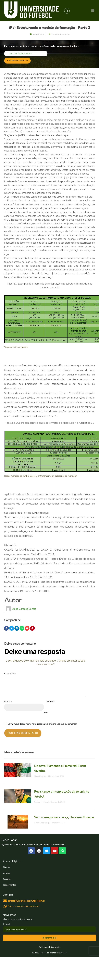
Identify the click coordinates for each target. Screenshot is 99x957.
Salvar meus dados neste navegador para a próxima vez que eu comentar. (42, 724)
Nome (8, 701)
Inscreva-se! (49, 937)
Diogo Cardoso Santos (24, 609)
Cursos (6, 867)
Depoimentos (9, 885)
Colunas (7, 879)
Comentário (10, 673)
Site (46, 712)
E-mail (51, 701)
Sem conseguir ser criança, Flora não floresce (64, 817)
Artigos (6, 873)
